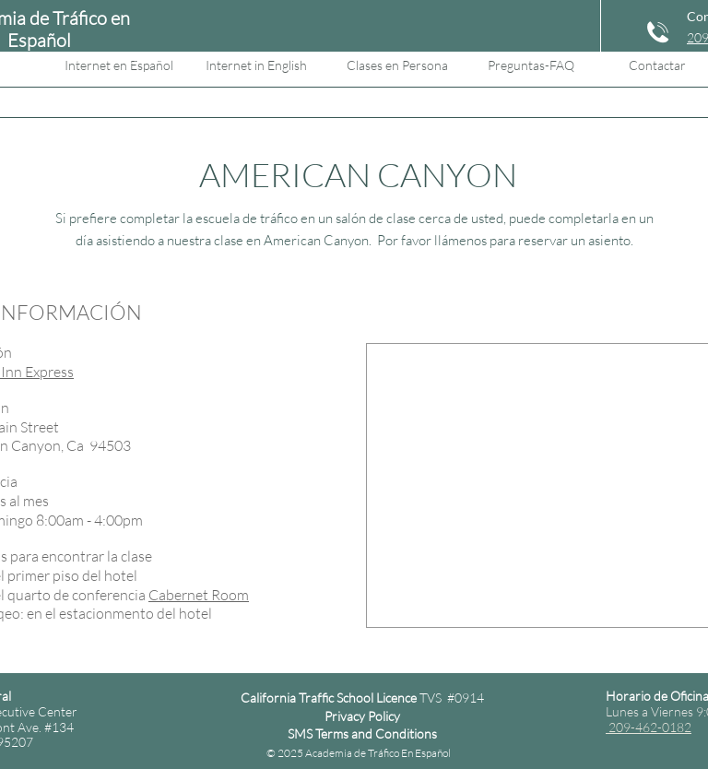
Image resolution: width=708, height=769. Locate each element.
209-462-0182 (648, 727)
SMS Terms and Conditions (362, 733)
